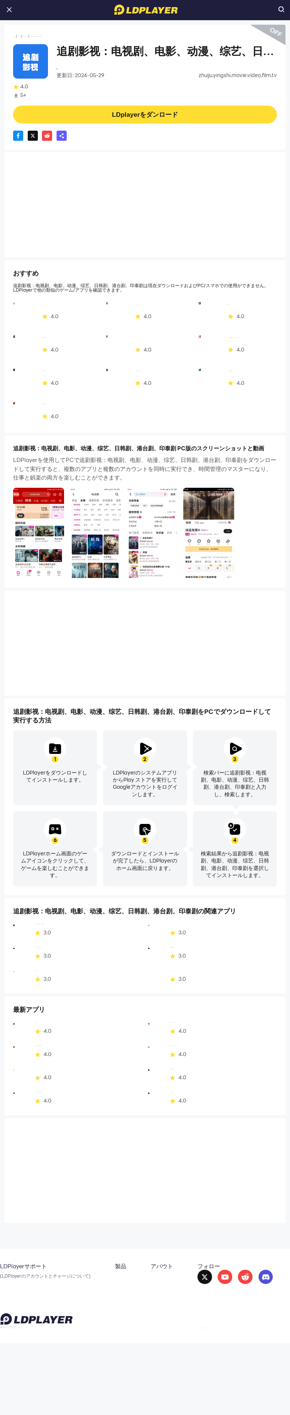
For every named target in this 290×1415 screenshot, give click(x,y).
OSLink (70, 1288)
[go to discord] (252, 1282)
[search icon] (281, 9)
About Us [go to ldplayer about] (132, 1277)
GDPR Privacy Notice (239, 1394)
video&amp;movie (79, 68)
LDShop (71, 1310)
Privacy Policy (199, 1394)
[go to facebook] (191, 1282)
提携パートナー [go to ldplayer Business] (139, 1288)
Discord (9, 1299)
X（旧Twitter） (18, 1288)
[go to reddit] (232, 1282)
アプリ (41, 36)
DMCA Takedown (142, 1299)
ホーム (21, 36)
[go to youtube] (212, 1282)
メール (8, 1277)
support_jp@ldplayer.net (98, 1397)
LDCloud (72, 1277)
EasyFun (72, 1299)
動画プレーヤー (71, 36)
